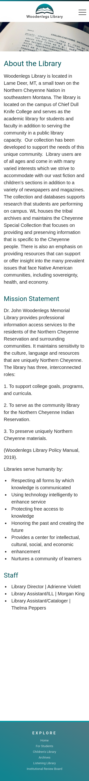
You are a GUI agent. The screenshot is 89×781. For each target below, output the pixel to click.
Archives (44, 757)
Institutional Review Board (44, 769)
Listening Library (44, 763)
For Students (44, 746)
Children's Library (44, 752)
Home (44, 740)
